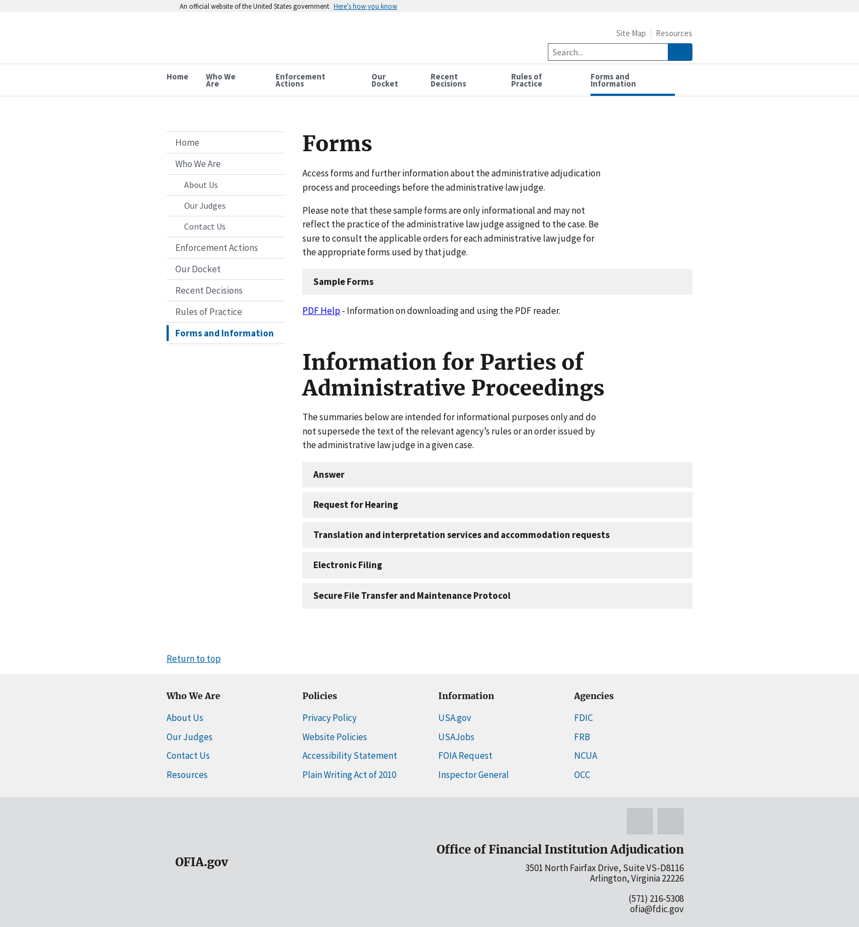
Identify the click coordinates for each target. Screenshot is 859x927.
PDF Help (321, 311)
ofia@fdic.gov (657, 909)
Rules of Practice (208, 312)
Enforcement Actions (216, 248)
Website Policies (334, 737)
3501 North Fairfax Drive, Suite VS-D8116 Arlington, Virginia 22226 (604, 873)
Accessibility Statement (349, 755)
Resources (674, 33)
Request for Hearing (355, 505)
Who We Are (198, 164)
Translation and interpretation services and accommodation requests (461, 535)
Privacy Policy (329, 718)
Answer (329, 474)
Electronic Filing (347, 565)
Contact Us (205, 226)
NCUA (585, 755)
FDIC (583, 718)
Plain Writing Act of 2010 (349, 775)
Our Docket (198, 269)
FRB (582, 737)
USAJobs (456, 737)
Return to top (194, 659)
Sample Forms (343, 282)
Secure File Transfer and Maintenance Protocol (412, 596)
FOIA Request (465, 755)
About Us (201, 184)
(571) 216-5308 (656, 898)
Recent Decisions (209, 290)
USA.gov (454, 718)
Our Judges (205, 205)
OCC (582, 775)
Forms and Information (224, 333)
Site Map (631, 33)
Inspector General (473, 775)
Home (187, 142)
